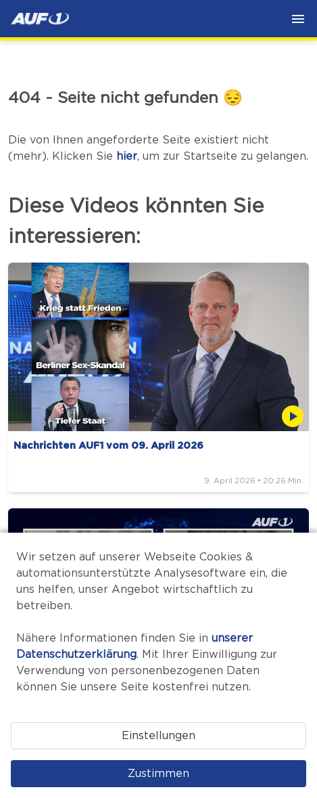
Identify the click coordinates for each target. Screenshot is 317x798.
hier (126, 156)
